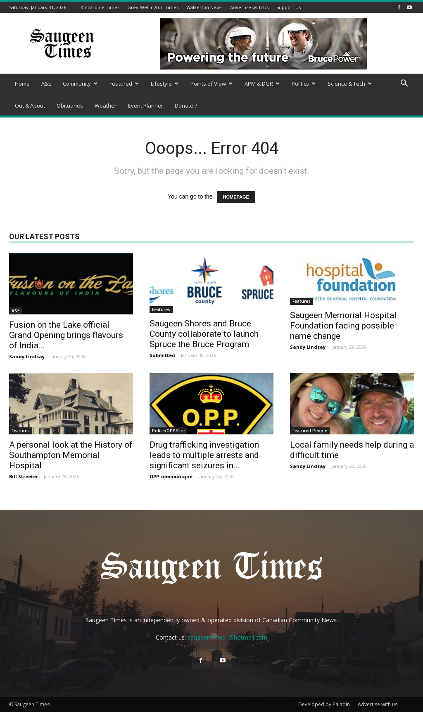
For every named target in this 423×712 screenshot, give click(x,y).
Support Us (288, 7)
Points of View (211, 83)
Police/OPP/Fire (168, 431)
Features (161, 309)
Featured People (309, 431)
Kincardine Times (100, 7)
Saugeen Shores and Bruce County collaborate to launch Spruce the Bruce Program (204, 334)
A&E (46, 83)
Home (22, 83)
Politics (304, 83)
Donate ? (186, 105)
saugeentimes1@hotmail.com (227, 637)
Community (80, 83)
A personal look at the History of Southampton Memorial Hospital (71, 455)
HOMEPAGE (236, 196)
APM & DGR (262, 83)
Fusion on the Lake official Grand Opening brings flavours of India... (66, 335)
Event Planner (145, 105)
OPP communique (171, 476)
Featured (124, 83)
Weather (105, 105)
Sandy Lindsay (27, 356)
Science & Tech (350, 83)
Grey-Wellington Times (152, 7)
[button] (404, 84)
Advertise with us (377, 704)
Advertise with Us (249, 7)
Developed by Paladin (324, 704)
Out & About (30, 105)
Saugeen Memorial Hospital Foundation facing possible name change (343, 325)
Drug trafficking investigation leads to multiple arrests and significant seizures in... (204, 455)
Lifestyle (164, 83)
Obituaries (70, 105)
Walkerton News (204, 7)
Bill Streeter (23, 476)
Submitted (162, 355)
